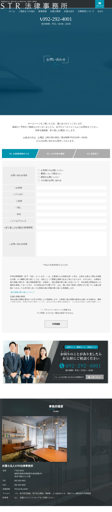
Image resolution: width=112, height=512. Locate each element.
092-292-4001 (52, 137)
